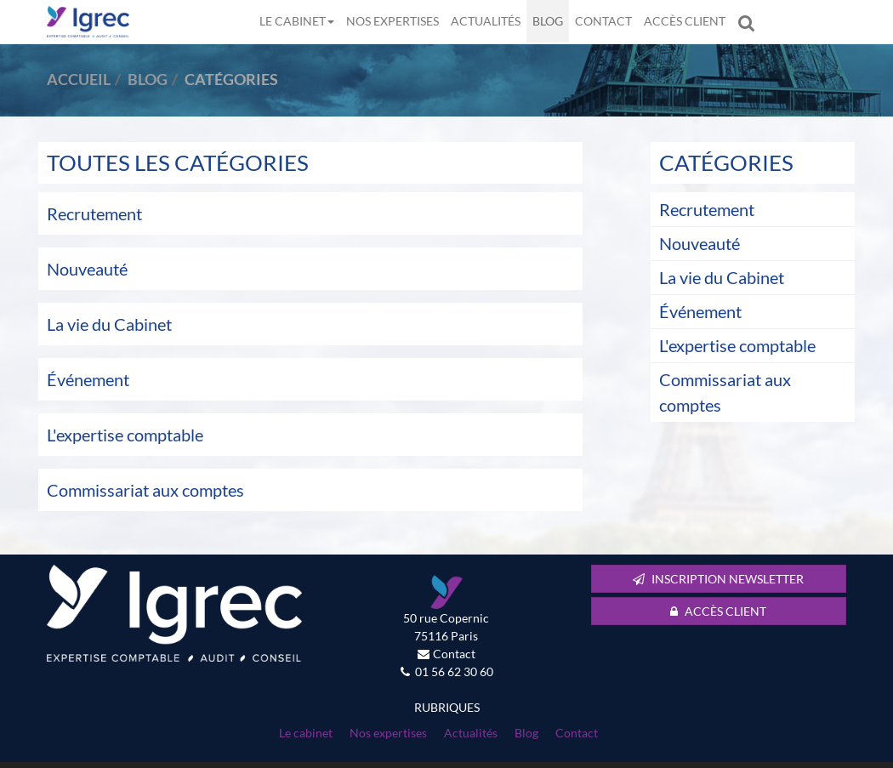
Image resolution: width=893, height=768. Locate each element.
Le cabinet (296, 21)
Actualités (485, 21)
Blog (547, 21)
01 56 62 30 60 (454, 671)
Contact (603, 21)
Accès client (684, 21)
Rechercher (749, 21)
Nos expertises (392, 21)
